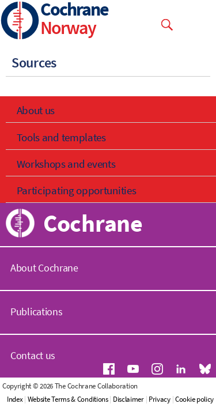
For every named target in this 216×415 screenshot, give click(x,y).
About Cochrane (44, 267)
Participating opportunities (77, 190)
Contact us (32, 355)
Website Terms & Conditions (68, 399)
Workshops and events (66, 164)
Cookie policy (194, 399)
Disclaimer (128, 399)
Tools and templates (61, 137)
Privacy (159, 399)
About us (36, 110)
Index (15, 399)
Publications (36, 311)
